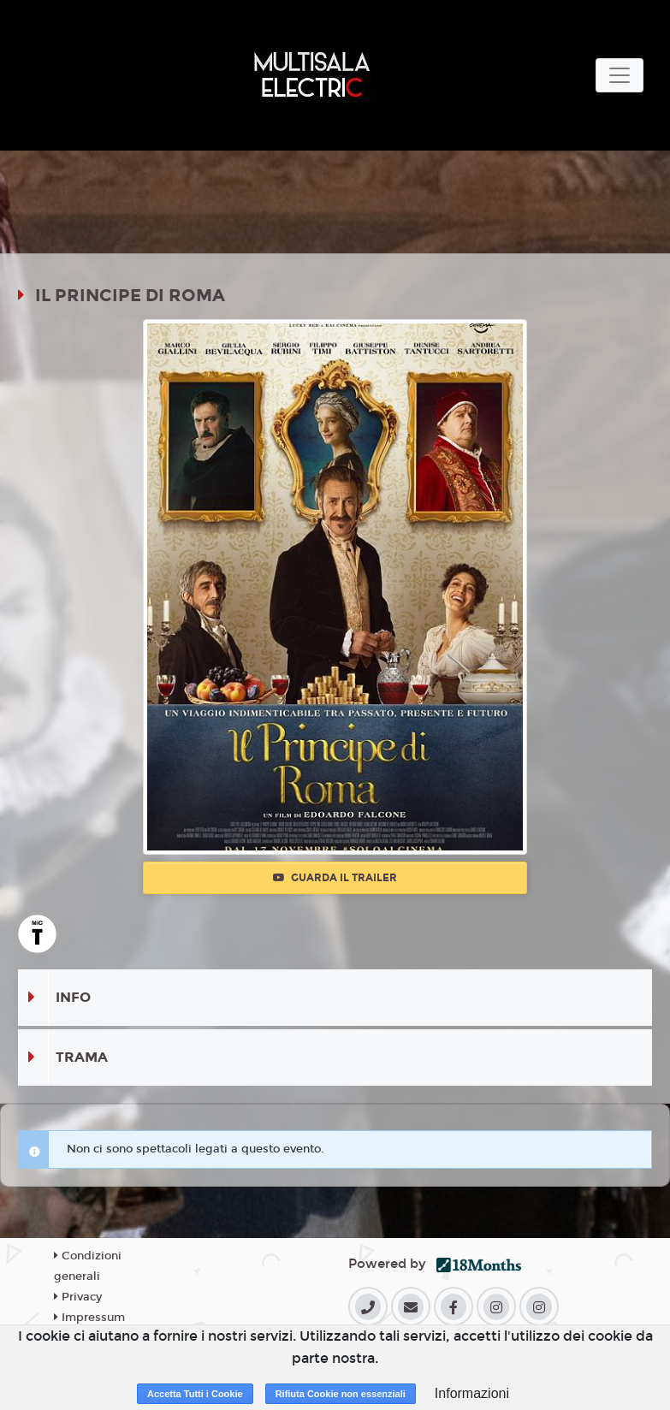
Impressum (89, 1317)
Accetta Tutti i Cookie (195, 1394)
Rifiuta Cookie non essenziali (341, 1394)
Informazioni (472, 1393)
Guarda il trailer (335, 878)
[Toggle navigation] (619, 75)
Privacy (78, 1297)
